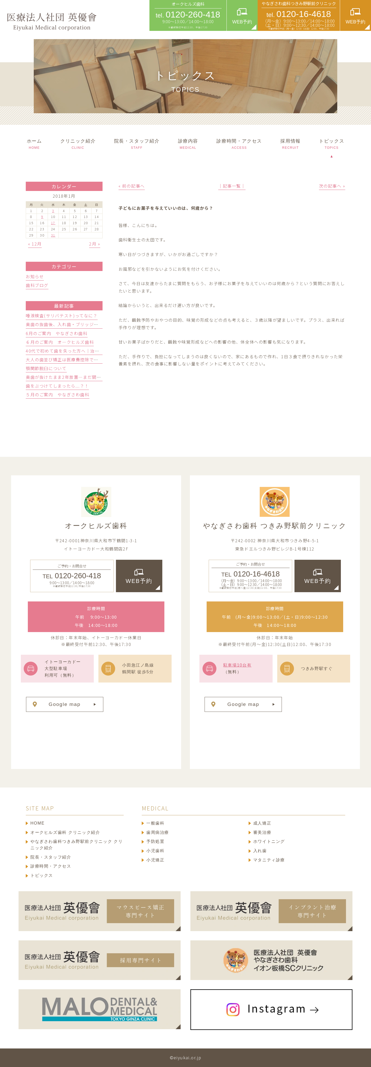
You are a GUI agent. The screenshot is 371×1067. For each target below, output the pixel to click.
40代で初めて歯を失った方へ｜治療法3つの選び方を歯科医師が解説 (96, 351)
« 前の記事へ (132, 186)
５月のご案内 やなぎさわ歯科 (57, 394)
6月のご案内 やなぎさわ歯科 (57, 333)
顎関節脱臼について (46, 368)
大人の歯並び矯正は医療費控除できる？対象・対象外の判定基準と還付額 (101, 359)
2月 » (94, 244)
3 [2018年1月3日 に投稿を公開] (53, 210)
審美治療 (262, 832)
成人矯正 (262, 823)
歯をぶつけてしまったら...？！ (57, 386)
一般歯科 (155, 823)
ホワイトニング (269, 841)
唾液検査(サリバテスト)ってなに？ (62, 315)
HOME (37, 823)
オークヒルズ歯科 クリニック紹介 (65, 832)
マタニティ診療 (269, 860)
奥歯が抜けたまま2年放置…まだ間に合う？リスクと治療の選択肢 (93, 377)
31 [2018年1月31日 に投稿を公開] (53, 235)
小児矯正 (155, 860)
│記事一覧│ (232, 186)
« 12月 (35, 244)
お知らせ (35, 276)
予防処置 (155, 841)
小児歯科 (155, 850)
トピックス (41, 875)
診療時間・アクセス (50, 866)
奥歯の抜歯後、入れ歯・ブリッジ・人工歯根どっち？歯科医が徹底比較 (98, 324)
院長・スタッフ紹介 (50, 857)
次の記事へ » (332, 186)
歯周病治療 (157, 832)
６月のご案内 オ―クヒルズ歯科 (60, 342)
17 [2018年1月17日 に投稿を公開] (53, 222)
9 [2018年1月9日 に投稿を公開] (42, 216)
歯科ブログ (37, 285)
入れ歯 (260, 850)
